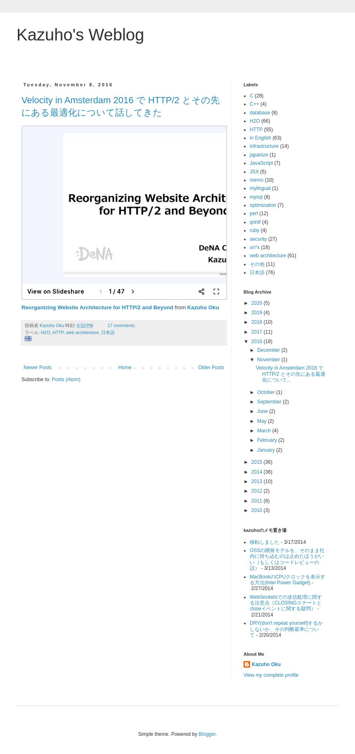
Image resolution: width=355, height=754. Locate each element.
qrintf (255, 222)
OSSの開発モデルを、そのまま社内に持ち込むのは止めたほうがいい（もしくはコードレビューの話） (287, 559)
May (262, 421)
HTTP (58, 332)
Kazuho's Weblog (80, 35)
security (258, 239)
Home (125, 367)
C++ (254, 104)
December (269, 350)
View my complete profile (271, 675)
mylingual (260, 188)
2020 (257, 303)
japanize (259, 155)
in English (260, 138)
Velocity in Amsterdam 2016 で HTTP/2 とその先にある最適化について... (290, 374)
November (269, 360)
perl (254, 213)
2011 (257, 501)
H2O (45, 332)
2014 (257, 472)
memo (256, 180)
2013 (257, 481)
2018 (257, 322)
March (264, 431)
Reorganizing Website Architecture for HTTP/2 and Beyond (97, 307)
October (266, 392)
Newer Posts (38, 367)
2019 (257, 312)
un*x (255, 247)
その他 (257, 264)
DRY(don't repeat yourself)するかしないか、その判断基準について (286, 629)
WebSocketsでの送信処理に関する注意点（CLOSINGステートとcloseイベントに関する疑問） (286, 603)
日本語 (108, 332)
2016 (257, 341)
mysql (256, 197)
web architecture (82, 332)
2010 (257, 510)
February (267, 440)
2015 (257, 462)
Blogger (207, 734)
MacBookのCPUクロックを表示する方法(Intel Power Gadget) (287, 580)
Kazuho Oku (203, 307)
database (260, 113)
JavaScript (261, 163)
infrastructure (264, 146)
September (270, 402)
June (263, 411)
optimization (263, 205)
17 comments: (122, 325)
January (266, 450)
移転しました (264, 542)
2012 (257, 491)
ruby (254, 230)
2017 (257, 332)
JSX (254, 172)
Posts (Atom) (66, 379)
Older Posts (211, 367)
